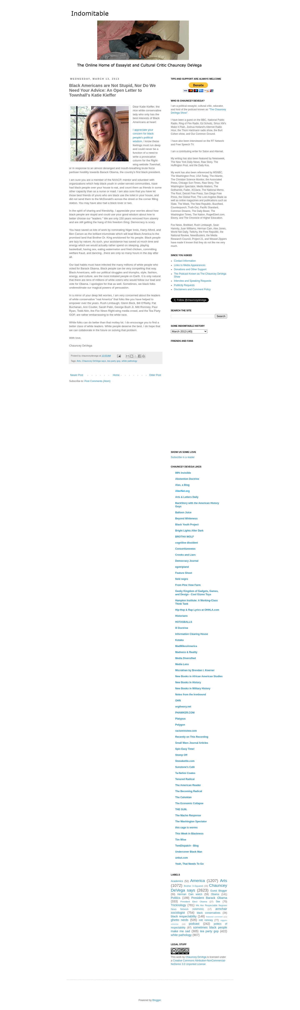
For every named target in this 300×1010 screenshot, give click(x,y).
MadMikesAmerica (186, 646)
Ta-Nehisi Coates (185, 773)
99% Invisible (183, 472)
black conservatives (208, 912)
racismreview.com (186, 730)
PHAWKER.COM (185, 712)
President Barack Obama (209, 897)
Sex (218, 901)
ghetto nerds (179, 920)
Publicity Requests (184, 285)
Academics (177, 881)
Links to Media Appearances (189, 265)
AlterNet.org (182, 491)
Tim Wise (180, 839)
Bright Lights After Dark (189, 530)
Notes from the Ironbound (190, 694)
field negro (181, 579)
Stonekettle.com (185, 761)
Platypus (180, 718)
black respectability (184, 916)
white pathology (129, 361)
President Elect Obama (193, 901)
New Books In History (188, 682)
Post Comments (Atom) (97, 381)
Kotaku (179, 640)
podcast (194, 923)
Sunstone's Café (185, 767)
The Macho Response (188, 815)
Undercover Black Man (188, 851)
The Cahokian (183, 797)
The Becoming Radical (188, 791)
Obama (215, 894)
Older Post (155, 375)
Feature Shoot (183, 573)
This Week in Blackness (189, 833)
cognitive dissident (186, 542)
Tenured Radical (184, 779)
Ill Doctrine (181, 628)
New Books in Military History (192, 688)
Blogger (156, 1000)
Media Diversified (185, 658)
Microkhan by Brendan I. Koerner (195, 670)
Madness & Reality (186, 652)
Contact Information (185, 260)
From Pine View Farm (188, 585)
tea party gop (113, 361)
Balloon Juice (183, 512)
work (178, 957)
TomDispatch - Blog (187, 845)
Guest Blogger (218, 890)
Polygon (180, 724)
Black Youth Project (187, 524)
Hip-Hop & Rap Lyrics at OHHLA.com (197, 609)
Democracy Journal (186, 560)
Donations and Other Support (190, 269)
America (197, 880)
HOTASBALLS (183, 622)
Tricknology (178, 905)
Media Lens (182, 664)
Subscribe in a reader (183, 457)
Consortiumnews (185, 548)
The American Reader (188, 785)
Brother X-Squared (193, 886)
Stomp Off (181, 755)
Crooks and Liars (185, 554)
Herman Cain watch (190, 894)
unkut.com (181, 857)
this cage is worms (186, 827)
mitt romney (206, 920)
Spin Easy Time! (184, 748)
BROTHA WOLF (184, 536)
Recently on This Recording (191, 736)
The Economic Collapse (189, 803)
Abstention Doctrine (187, 478)
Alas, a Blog (182, 485)
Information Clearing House (191, 634)
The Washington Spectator (191, 821)
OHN (178, 700)
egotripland (182, 566)
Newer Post (76, 375)
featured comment (214, 917)
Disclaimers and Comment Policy (192, 289)
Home (116, 375)
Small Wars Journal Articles (191, 742)
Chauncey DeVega (196, 957)
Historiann (181, 615)
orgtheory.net (183, 706)
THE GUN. (181, 809)
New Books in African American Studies (198, 676)
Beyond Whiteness (186, 518)
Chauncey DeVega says (94, 361)
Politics (175, 897)
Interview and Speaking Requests (192, 280)
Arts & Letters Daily (186, 497)
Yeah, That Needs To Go (189, 863)
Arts (79, 361)
